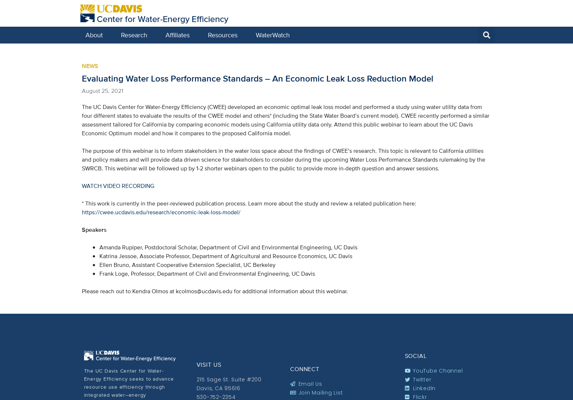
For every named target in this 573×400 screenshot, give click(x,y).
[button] (486, 35)
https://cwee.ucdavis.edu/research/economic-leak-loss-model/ (161, 212)
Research (136, 34)
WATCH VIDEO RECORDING (118, 186)
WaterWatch (273, 34)
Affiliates (179, 34)
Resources (224, 34)
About (96, 34)
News (90, 66)
